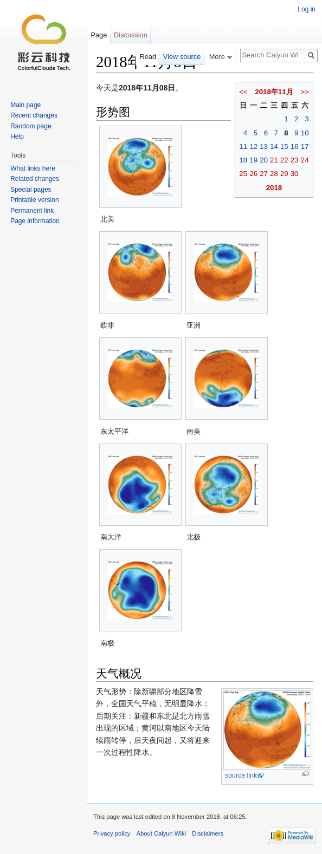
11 (243, 146)
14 (274, 146)
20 (264, 160)
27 (264, 174)
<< (243, 92)
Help (17, 136)
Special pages (30, 189)
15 (284, 146)
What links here (32, 168)
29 (284, 174)
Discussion (130, 35)
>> (304, 92)
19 (253, 160)
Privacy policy (111, 833)
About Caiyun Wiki (161, 833)
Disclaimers (207, 833)
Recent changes (33, 115)
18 (243, 160)
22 (284, 160)
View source (182, 57)
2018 (274, 188)
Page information (35, 221)
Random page (30, 126)
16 (295, 146)
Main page (25, 105)
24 (305, 160)
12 (253, 146)
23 (295, 160)
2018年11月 (274, 92)
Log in (306, 9)
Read (147, 57)
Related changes (34, 178)
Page (99, 35)
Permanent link (32, 210)
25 (243, 174)
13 (264, 146)
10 (305, 133)
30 (295, 174)
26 (253, 174)
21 (274, 160)
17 (305, 146)
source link (241, 775)
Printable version (34, 200)
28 (274, 174)
